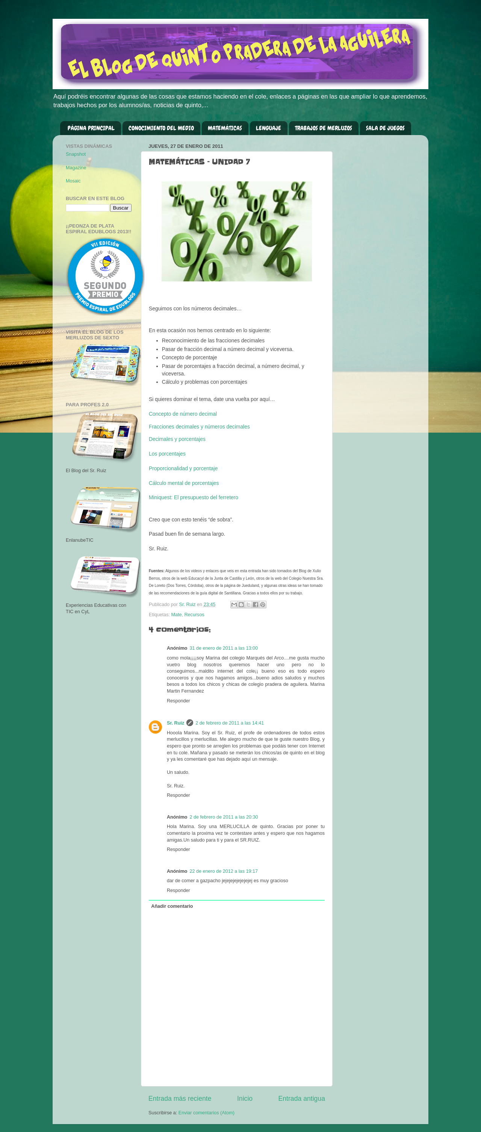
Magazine (76, 167)
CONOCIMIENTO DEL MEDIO (161, 128)
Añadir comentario (172, 906)
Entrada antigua (301, 1098)
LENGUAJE (268, 128)
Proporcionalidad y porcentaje (183, 468)
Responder (178, 701)
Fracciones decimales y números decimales (199, 427)
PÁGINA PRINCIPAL (91, 128)
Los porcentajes (167, 454)
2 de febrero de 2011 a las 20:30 (224, 817)
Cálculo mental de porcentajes (184, 483)
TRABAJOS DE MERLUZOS (323, 128)
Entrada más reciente (180, 1098)
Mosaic (73, 181)
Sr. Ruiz (175, 723)
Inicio (245, 1098)
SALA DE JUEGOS (385, 128)
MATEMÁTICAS (225, 128)
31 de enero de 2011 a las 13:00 (224, 648)
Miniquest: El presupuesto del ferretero (193, 497)
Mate (176, 614)
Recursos (194, 614)
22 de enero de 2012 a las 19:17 (224, 871)
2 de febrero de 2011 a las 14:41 (229, 723)
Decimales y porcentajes (177, 439)
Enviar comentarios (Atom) (206, 1112)
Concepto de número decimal (183, 414)
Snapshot (76, 154)
